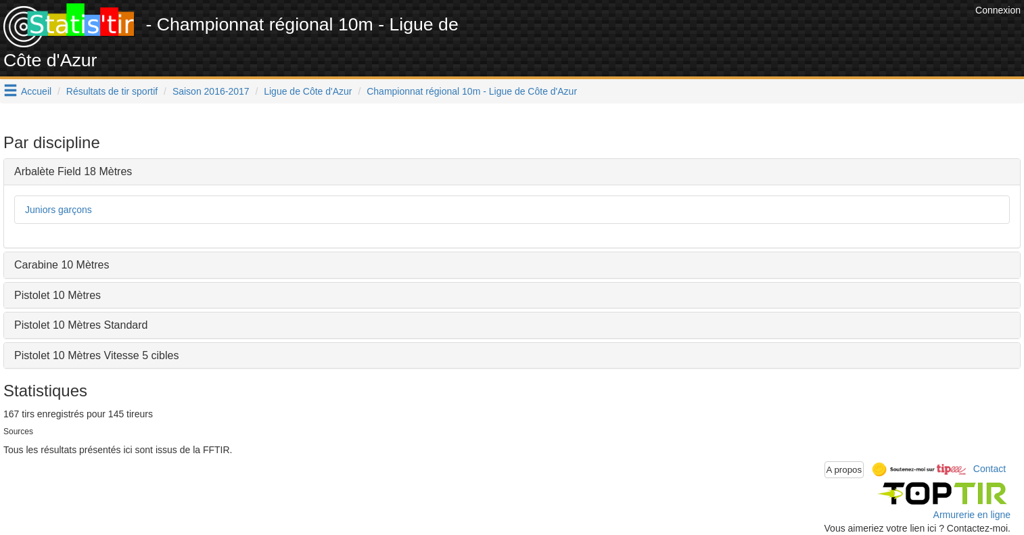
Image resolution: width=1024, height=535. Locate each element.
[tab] (512, 172)
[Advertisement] (726, 33)
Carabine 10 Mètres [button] (62, 265)
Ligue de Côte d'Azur (308, 91)
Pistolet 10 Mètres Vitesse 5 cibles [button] (96, 355)
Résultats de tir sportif (112, 91)
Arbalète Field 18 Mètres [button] (73, 171)
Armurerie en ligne (971, 514)
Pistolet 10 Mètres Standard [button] (80, 325)
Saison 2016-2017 (211, 91)
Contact (989, 468)
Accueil (36, 91)
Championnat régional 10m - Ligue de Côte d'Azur (472, 91)
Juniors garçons (58, 209)
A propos (844, 470)
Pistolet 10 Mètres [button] (57, 295)
